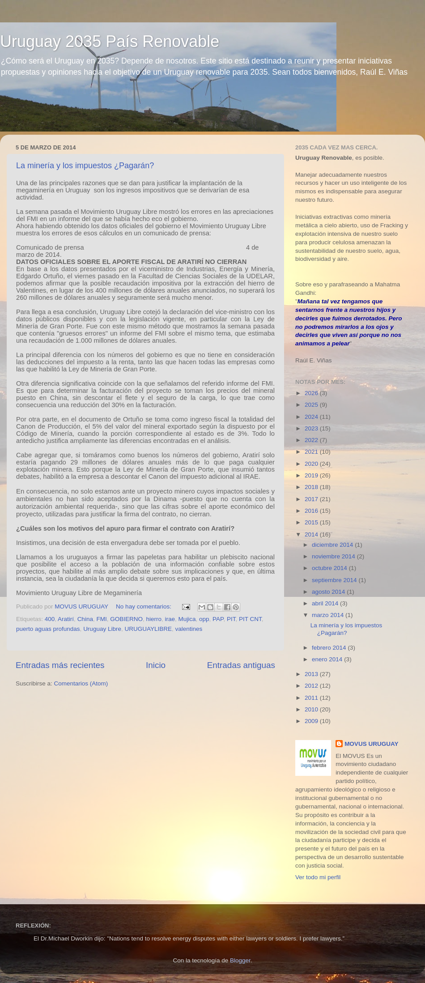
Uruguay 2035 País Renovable (109, 41)
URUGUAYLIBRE (148, 629)
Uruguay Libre (102, 629)
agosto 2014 (329, 591)
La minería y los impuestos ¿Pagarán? (85, 165)
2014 (312, 534)
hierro (154, 619)
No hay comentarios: (144, 606)
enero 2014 (328, 659)
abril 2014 (326, 603)
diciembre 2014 (333, 544)
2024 (312, 416)
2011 (312, 697)
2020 (312, 463)
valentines (188, 629)
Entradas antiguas (241, 665)
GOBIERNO (126, 619)
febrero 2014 (330, 647)
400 (50, 619)
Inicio (156, 665)
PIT (231, 619)
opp (204, 619)
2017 (312, 499)
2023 (312, 428)
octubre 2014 (330, 568)
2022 (312, 440)
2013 (312, 674)
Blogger (240, 960)
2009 (312, 721)
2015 (312, 522)
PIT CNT (250, 619)
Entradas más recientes (60, 665)
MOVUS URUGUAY (371, 743)
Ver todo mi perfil (317, 877)
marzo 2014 (328, 615)
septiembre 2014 (335, 580)
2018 (312, 487)
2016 (312, 510)
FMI (101, 619)
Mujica (187, 619)
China (85, 619)
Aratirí (66, 619)
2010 (312, 709)
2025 (312, 404)
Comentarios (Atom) (81, 683)
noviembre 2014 (334, 556)
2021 (312, 451)
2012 (312, 685)
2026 (312, 393)
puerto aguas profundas (48, 629)
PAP (217, 619)
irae (170, 619)
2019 (312, 475)
